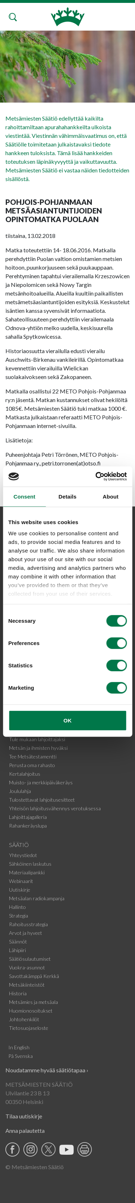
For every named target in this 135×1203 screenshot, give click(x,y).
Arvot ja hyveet (25, 933)
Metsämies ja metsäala (33, 1002)
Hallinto (17, 907)
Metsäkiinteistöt (27, 985)
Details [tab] (68, 496)
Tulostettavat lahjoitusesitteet (42, 800)
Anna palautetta (25, 1130)
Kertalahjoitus (24, 774)
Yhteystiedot (23, 855)
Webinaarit (21, 881)
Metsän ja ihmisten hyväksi (38, 748)
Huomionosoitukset (31, 1011)
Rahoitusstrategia (28, 924)
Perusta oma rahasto (32, 765)
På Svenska (20, 1056)
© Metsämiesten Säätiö (34, 1166)
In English (19, 1047)
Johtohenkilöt (24, 1019)
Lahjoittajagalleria (28, 817)
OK (67, 720)
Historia (18, 993)
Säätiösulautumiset (30, 959)
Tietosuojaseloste (28, 1028)
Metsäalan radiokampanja (36, 898)
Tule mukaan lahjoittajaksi (37, 739)
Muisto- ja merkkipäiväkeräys (41, 782)
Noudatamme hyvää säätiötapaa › (46, 1070)
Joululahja (20, 791)
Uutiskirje (19, 890)
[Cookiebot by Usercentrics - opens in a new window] (96, 476)
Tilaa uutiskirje (23, 1116)
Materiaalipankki (27, 872)
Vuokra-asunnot (27, 967)
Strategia (18, 916)
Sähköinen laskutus (30, 864)
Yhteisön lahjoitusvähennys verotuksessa (55, 808)
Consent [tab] (24, 496)
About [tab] (110, 496)
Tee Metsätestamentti (33, 756)
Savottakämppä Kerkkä (34, 976)
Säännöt (18, 941)
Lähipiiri (17, 950)
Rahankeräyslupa (28, 826)
